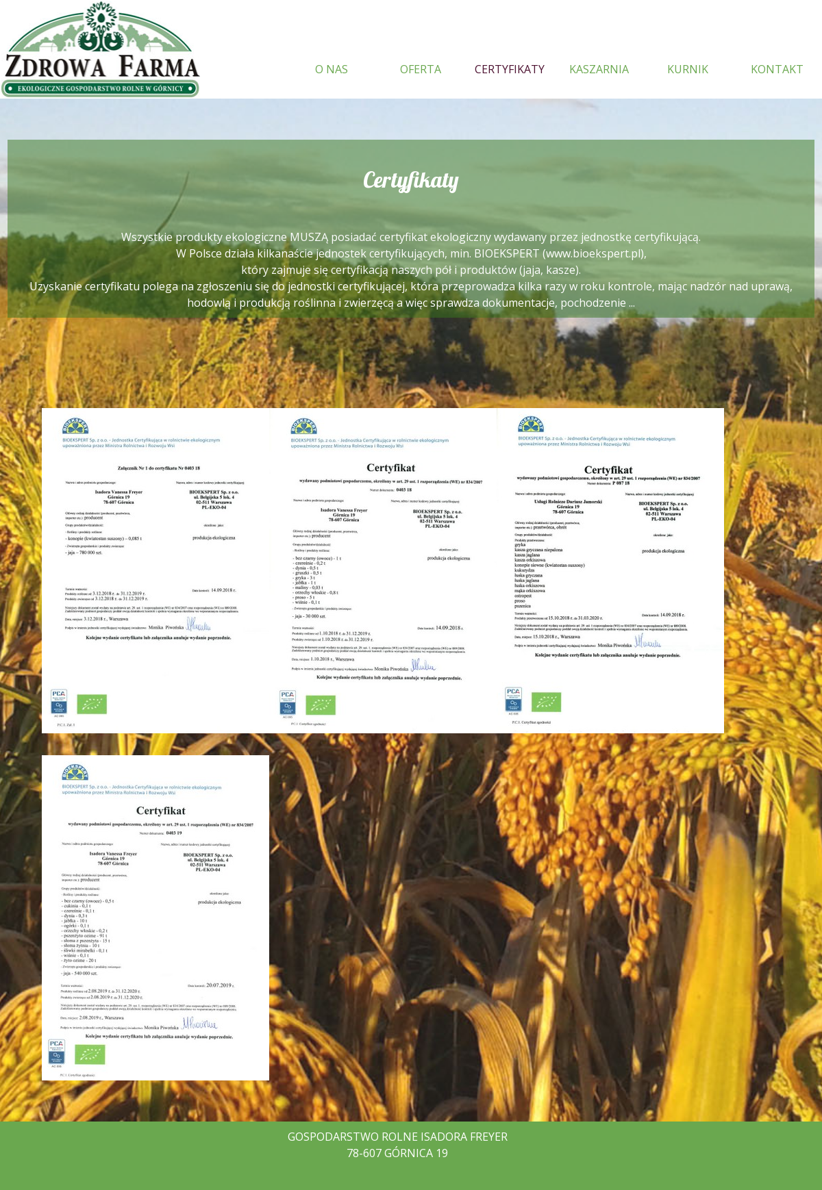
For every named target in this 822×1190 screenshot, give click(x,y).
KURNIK (687, 69)
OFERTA (420, 69)
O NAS (331, 69)
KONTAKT (777, 69)
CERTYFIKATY (510, 69)
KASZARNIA (599, 69)
